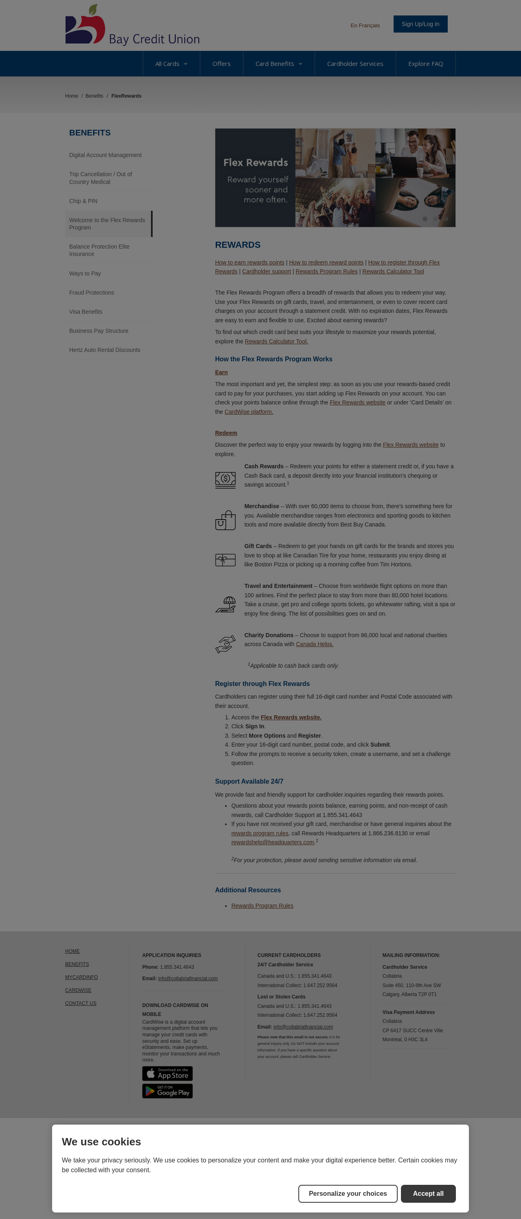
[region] (260, 1168)
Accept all (428, 1193)
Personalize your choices (348, 1193)
